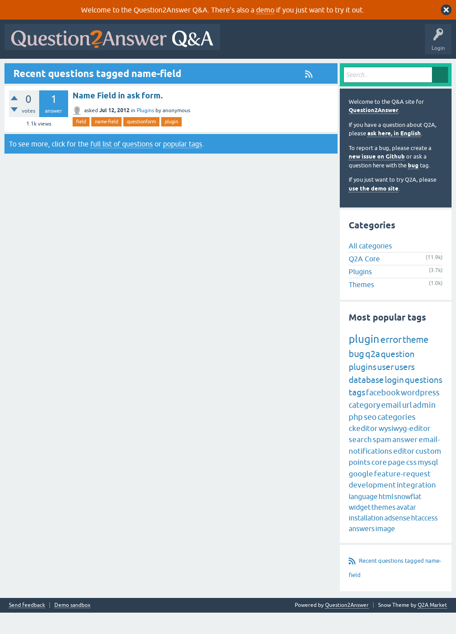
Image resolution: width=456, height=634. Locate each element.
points (359, 484)
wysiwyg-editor (405, 449)
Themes (361, 306)
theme (415, 361)
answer (405, 461)
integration (416, 506)
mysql (428, 484)
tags (357, 414)
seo (370, 438)
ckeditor (363, 449)
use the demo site (374, 210)
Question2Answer (373, 132)
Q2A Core (364, 280)
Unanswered (123, 69)
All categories (370, 267)
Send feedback (27, 627)
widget (359, 528)
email (391, 426)
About (281, 69)
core (379, 484)
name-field (106, 143)
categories (396, 438)
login (394, 401)
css (411, 484)
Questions (58, 69)
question (398, 376)
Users (185, 69)
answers (362, 550)
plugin (171, 143)
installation (366, 539)
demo (265, 10)
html (386, 518)
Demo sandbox (72, 627)
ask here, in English (394, 155)
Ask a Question (222, 69)
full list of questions (121, 165)
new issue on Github (377, 178)
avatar (406, 528)
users (405, 389)
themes (383, 528)
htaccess (424, 539)
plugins (362, 389)
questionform (141, 143)
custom (428, 472)
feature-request (402, 495)
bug (413, 186)
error (391, 361)
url (407, 426)
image (385, 550)
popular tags (182, 165)
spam (382, 461)
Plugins (145, 132)
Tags (157, 69)
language (363, 518)
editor (404, 472)
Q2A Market (432, 626)
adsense (397, 539)
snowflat (407, 518)
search (360, 461)
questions (423, 401)
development (372, 506)
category (364, 426)
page (396, 484)
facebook (383, 414)
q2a (372, 375)
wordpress (420, 414)
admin (424, 426)
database (366, 401)
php (356, 438)
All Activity (22, 69)
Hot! (89, 69)
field (81, 143)
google (361, 495)
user (385, 389)
